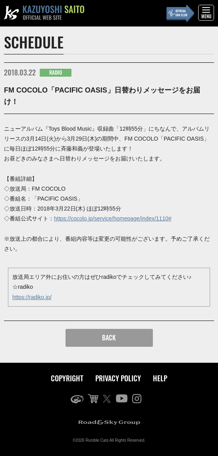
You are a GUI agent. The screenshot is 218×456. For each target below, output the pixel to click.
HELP (160, 378)
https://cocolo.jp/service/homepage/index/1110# (113, 218)
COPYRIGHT (67, 378)
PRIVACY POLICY (118, 378)
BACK (109, 337)
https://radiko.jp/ (32, 297)
